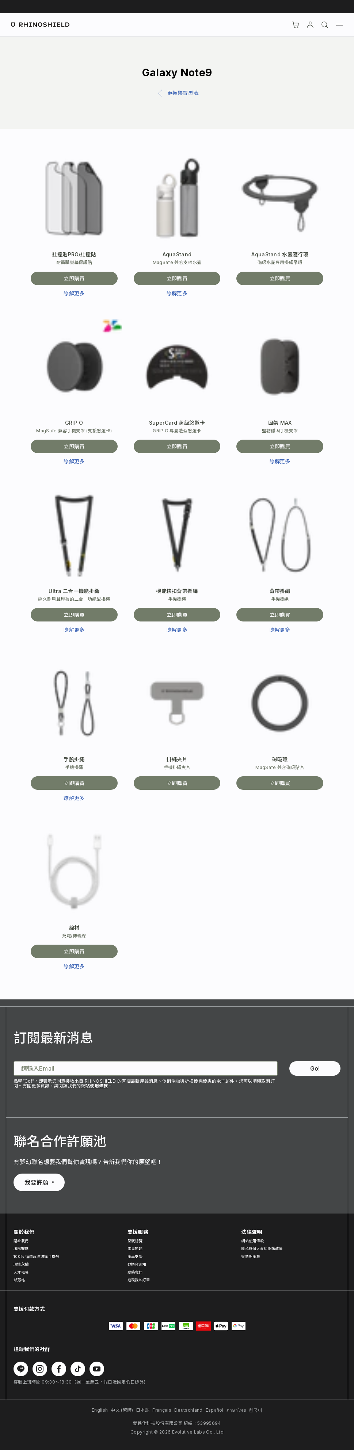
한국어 (255, 1410)
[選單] (339, 25)
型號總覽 (134, 1241)
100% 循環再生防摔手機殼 (36, 1256)
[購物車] (295, 25)
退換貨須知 (136, 1264)
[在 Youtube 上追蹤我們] (97, 1369)
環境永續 (21, 1264)
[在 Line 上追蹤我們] (21, 1369)
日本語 (142, 1410)
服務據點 (21, 1248)
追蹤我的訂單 (138, 1280)
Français (161, 1410)
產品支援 (134, 1256)
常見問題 (134, 1248)
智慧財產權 (250, 1256)
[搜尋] (324, 25)
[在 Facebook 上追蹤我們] (59, 1369)
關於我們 (21, 1241)
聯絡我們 (134, 1272)
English (100, 1410)
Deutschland (188, 1410)
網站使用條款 (94, 1086)
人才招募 (21, 1272)
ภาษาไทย (236, 1410)
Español (215, 1410)
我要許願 (38, 1182)
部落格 (19, 1280)
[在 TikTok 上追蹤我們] (78, 1369)
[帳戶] (310, 25)
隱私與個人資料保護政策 (262, 1248)
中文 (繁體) (122, 1410)
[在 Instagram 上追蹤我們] (40, 1369)
